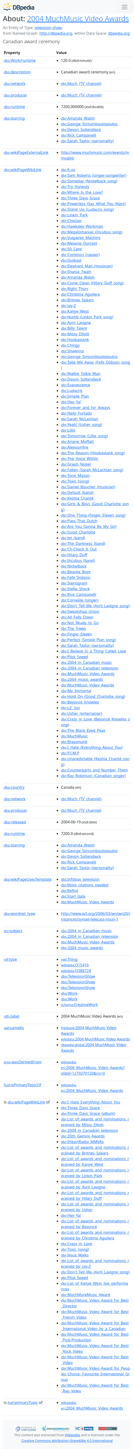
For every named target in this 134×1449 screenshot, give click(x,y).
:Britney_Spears (77, 300)
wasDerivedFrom (23, 1062)
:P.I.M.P (70, 753)
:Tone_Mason (75, 475)
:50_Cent (71, 249)
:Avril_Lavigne (76, 322)
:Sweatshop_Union (80, 611)
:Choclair (71, 220)
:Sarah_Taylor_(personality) (87, 140)
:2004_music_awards (82, 679)
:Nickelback (73, 566)
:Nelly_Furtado (76, 413)
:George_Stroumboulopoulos (89, 123)
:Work (69, 993)
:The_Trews (73, 628)
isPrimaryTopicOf (22, 1084)
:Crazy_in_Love (76, 1243)
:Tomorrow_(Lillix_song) (84, 435)
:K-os (68, 169)
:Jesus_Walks (75, 1255)
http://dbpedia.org (55, 33)
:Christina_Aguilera (80, 294)
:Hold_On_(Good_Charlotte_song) (93, 696)
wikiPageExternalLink (26, 152)
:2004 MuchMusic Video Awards (95, 1039)
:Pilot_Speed (74, 656)
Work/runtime (20, 60)
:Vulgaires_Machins (80, 237)
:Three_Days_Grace (80, 198)
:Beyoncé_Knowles (80, 702)
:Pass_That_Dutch (79, 520)
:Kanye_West (75, 311)
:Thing (69, 959)
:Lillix (68, 430)
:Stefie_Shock (75, 588)
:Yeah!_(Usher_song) (81, 424)
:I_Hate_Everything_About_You (90, 1102)
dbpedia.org (119, 33)
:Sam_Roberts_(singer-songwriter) (93, 175)
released (15, 822)
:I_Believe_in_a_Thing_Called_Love (93, 651)
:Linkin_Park (74, 215)
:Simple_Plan (75, 396)
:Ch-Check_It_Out (79, 549)
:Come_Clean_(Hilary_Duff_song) (92, 283)
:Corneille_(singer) (79, 600)
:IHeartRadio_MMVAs (82, 1141)
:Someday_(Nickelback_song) (89, 181)
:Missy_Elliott (75, 334)
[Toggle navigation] (124, 7)
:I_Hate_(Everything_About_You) (91, 747)
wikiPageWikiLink (22, 169)
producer (15, 95)
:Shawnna (72, 351)
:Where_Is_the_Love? (82, 192)
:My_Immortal (76, 690)
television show (48, 27)
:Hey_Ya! (71, 401)
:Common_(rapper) (80, 254)
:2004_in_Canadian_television (89, 668)
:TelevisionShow (78, 976)
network (15, 83)
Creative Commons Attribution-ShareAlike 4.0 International (66, 1440)
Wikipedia (72, 1435)
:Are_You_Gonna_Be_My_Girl (89, 526)
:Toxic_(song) (75, 481)
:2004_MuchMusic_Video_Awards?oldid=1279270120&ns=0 (93, 1068)
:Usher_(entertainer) (81, 713)
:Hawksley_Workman (82, 226)
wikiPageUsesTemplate (28, 879)
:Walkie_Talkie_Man (80, 373)
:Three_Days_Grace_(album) (88, 1113)
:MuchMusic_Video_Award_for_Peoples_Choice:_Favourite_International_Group (95, 1374)
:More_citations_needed (84, 885)
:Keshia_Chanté (77, 498)
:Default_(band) (77, 492)
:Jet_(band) (73, 537)
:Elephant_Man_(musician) (86, 266)
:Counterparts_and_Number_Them (94, 770)
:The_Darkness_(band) (83, 543)
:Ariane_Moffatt (77, 441)
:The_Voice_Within (79, 458)
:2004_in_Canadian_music (86, 662)
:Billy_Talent (74, 328)
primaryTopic (23, 1402)
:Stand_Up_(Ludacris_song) (87, 209)
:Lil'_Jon (70, 707)
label (11, 1016)
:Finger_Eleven (76, 634)
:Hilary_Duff (74, 554)
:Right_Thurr (74, 288)
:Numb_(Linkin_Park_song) (87, 317)
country (14, 787)
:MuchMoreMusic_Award (85, 1294)
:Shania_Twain (76, 271)
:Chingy (70, 345)
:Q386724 (76, 970)
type (10, 959)
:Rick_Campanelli (78, 135)
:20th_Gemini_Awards (83, 1136)
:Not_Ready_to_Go (80, 622)
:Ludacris (71, 390)
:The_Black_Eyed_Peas (83, 730)
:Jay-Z (68, 305)
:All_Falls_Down (77, 617)
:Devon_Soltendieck (81, 129)
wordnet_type (19, 913)
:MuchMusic (74, 736)
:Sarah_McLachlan (79, 418)
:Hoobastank (75, 339)
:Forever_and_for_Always (85, 407)
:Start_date (73, 896)
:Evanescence (75, 385)
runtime (14, 106)
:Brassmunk (74, 741)
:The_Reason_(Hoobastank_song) (93, 452)
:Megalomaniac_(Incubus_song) (91, 232)
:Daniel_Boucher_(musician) (88, 486)
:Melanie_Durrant (79, 243)
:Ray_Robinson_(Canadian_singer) (93, 775)
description (17, 72)
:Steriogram (74, 583)
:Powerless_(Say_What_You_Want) (93, 203)
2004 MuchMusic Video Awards (78, 18)
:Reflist (69, 890)
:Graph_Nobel (76, 464)
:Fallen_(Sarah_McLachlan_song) (92, 469)
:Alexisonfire (74, 447)
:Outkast (71, 260)
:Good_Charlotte (78, 532)
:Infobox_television (80, 879)
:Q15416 (75, 965)
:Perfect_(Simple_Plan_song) (88, 639)
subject (13, 930)
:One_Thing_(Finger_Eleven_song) (93, 515)
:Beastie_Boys (76, 571)
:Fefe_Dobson (76, 577)
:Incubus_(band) (78, 560)
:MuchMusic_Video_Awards (87, 673)
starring (14, 118)
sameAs (14, 1027)
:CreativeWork (79, 1004)
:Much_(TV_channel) (81, 83)
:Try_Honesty (75, 186)
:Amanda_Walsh (78, 118)
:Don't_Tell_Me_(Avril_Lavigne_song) (95, 605)
